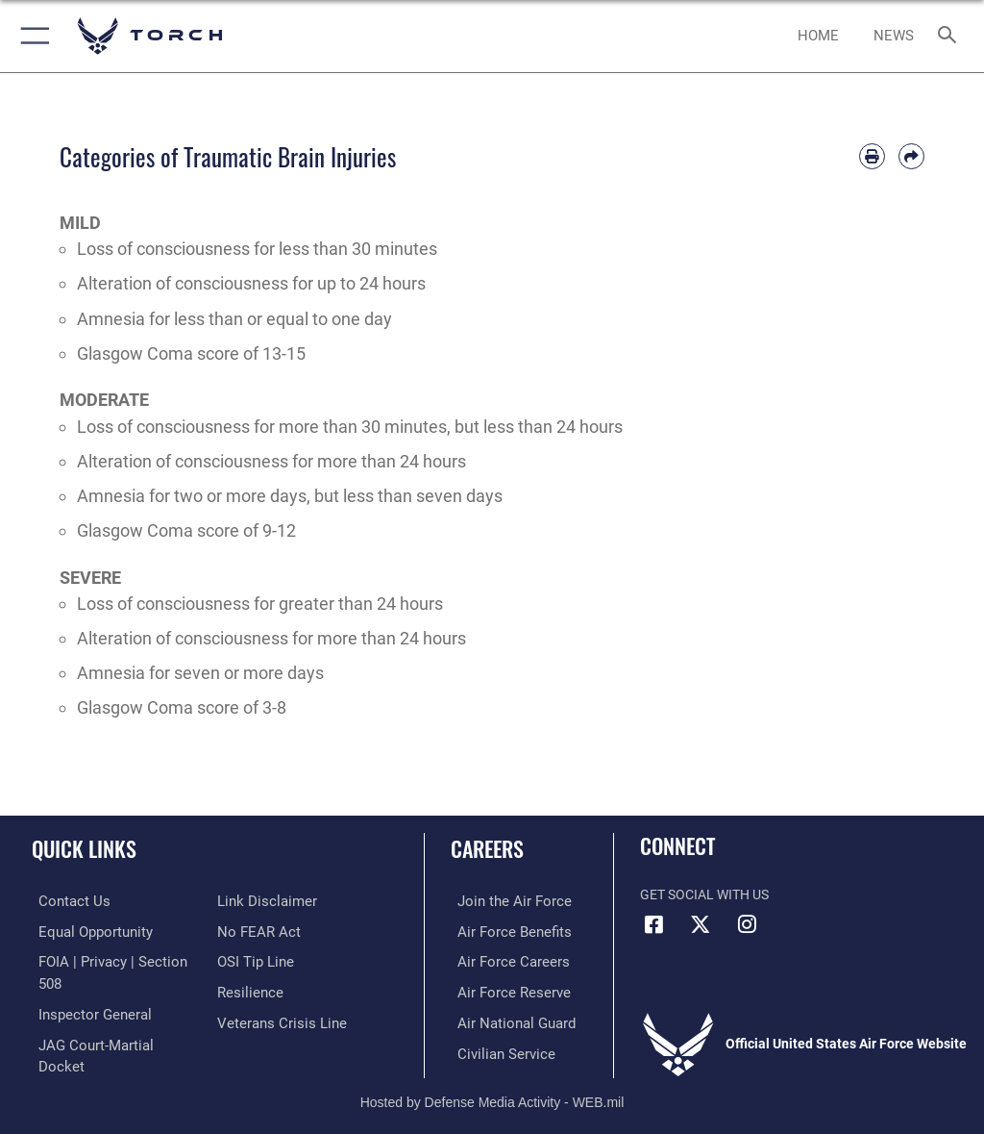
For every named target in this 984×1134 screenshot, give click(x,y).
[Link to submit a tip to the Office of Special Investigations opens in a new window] (252, 959)
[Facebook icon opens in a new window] (654, 924)
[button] (31, 36)
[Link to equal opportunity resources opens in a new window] (86, 930)
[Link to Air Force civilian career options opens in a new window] (494, 1048)
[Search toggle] (951, 36)
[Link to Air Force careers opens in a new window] (502, 959)
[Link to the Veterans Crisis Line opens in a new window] (275, 1019)
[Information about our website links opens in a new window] (262, 901)
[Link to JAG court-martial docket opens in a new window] (108, 1019)
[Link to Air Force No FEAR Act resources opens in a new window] (255, 930)
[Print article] (872, 156)
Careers (487, 848)
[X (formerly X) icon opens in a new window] (700, 924)
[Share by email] (911, 156)
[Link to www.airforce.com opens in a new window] (502, 901)
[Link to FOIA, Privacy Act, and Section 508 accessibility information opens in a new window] (112, 959)
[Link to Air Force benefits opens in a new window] (503, 930)
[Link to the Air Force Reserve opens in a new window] (502, 989)
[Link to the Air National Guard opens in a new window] (506, 1019)
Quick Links (84, 848)
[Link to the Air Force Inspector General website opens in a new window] (84, 989)
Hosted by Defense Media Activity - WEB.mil (492, 1091)
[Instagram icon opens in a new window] (746, 924)
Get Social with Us (704, 895)
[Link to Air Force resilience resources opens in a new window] (246, 989)
